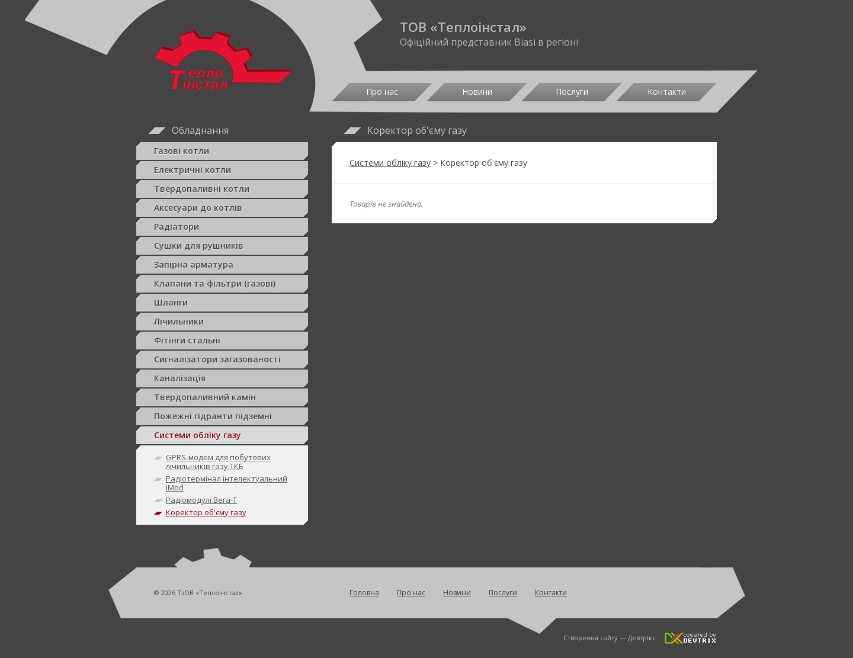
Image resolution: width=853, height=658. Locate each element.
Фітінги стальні (222, 340)
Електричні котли (222, 170)
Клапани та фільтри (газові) (222, 284)
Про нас (382, 91)
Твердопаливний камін (222, 397)
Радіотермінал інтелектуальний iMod (226, 483)
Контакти (666, 91)
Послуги (572, 91)
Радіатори (222, 227)
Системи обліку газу (222, 435)
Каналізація (222, 378)
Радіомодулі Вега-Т (201, 500)
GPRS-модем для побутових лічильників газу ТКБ (218, 461)
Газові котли (222, 151)
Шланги (222, 303)
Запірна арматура (222, 265)
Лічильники (222, 321)
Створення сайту (590, 637)
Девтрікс (642, 637)
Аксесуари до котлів (222, 208)
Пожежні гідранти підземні (222, 416)
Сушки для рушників (222, 246)
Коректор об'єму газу (206, 512)
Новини (477, 91)
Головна (364, 593)
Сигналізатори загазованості (222, 359)
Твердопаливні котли (222, 189)
